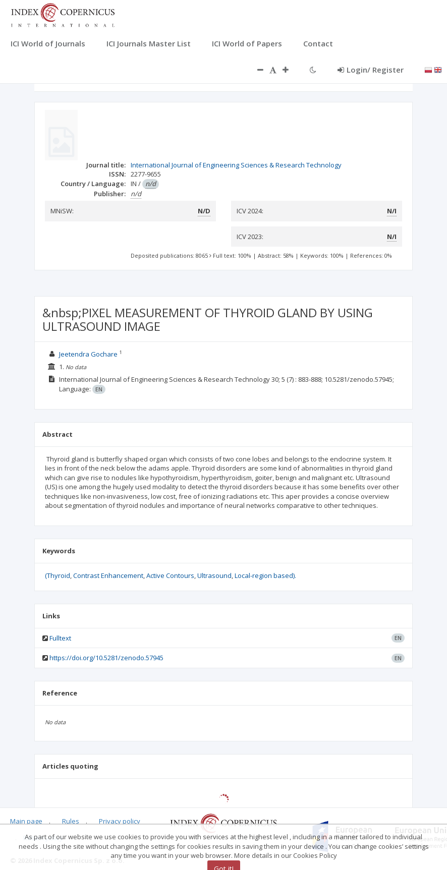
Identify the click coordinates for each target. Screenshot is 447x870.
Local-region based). (265, 575)
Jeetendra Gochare (89, 354)
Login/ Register (371, 70)
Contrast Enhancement (108, 575)
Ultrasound (214, 575)
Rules (70, 821)
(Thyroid (57, 575)
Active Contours (170, 575)
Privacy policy (119, 821)
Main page (26, 821)
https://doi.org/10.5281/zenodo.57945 (106, 657)
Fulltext (60, 638)
